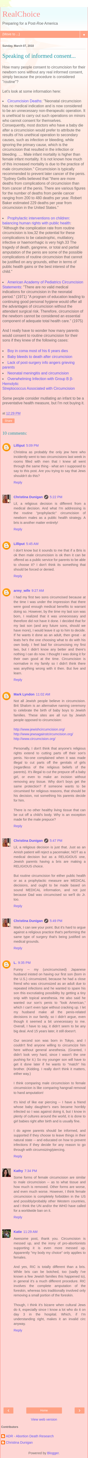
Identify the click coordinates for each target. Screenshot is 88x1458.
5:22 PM (56, 497)
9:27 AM (37, 590)
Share (8, 420)
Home (44, 1410)
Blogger (53, 1453)
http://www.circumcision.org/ (34, 739)
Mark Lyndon (24, 694)
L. (15, 963)
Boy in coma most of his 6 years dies (38, 351)
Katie (18, 1232)
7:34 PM (30, 1171)
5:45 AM (32, 544)
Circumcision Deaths (25, 101)
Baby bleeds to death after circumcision (40, 357)
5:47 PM (56, 840)
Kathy (18, 1171)
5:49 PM (56, 921)
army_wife (22, 590)
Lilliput (19, 445)
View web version (44, 1419)
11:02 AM (43, 694)
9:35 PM (24, 963)
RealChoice (21, 13)
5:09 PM (32, 445)
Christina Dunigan (28, 497)
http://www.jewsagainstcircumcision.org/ (43, 734)
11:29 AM (30, 1232)
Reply (18, 482)
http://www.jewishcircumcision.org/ (39, 729)
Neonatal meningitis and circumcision (38, 373)
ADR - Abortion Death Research (30, 1436)
